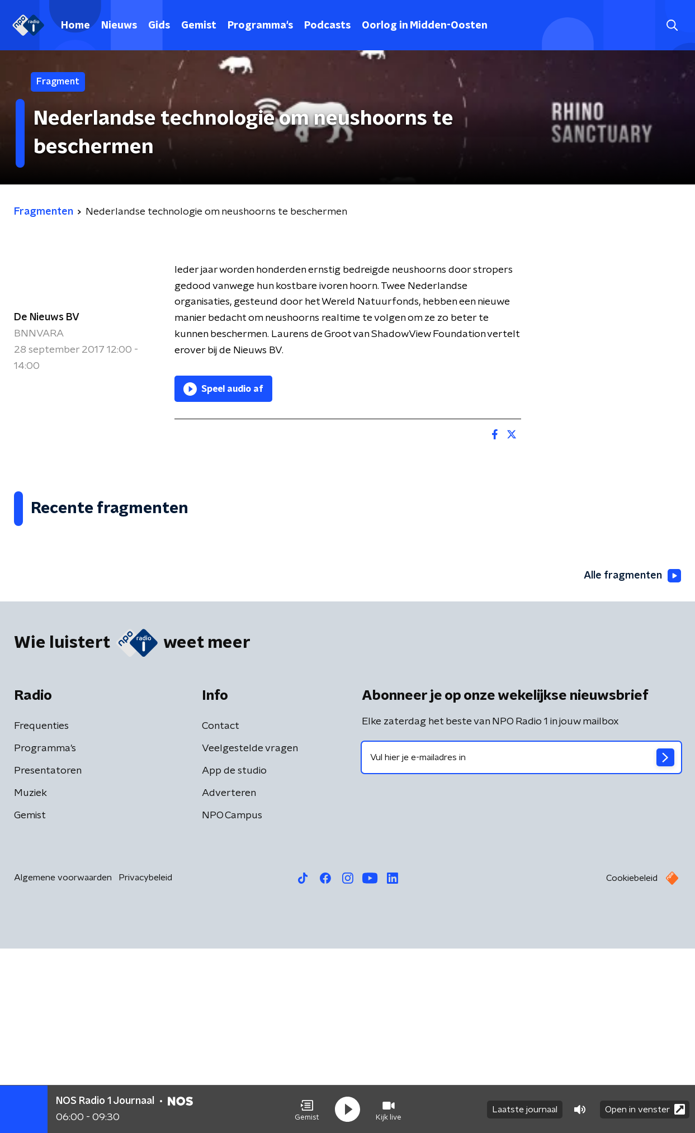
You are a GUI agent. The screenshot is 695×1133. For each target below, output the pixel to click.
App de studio (234, 955)
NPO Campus (232, 1000)
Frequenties (41, 911)
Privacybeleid (145, 1062)
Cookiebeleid (632, 1062)
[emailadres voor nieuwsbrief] (522, 941)
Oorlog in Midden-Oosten (425, 26)
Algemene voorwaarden (63, 1062)
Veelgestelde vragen (250, 933)
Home (75, 26)
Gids (159, 26)
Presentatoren (48, 955)
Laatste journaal (524, 1109)
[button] (307, 1109)
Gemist (198, 26)
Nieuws (119, 26)
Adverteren (229, 978)
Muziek (30, 978)
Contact (220, 911)
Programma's (260, 26)
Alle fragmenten (632, 760)
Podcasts (327, 26)
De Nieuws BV (46, 317)
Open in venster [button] (645, 1109)
